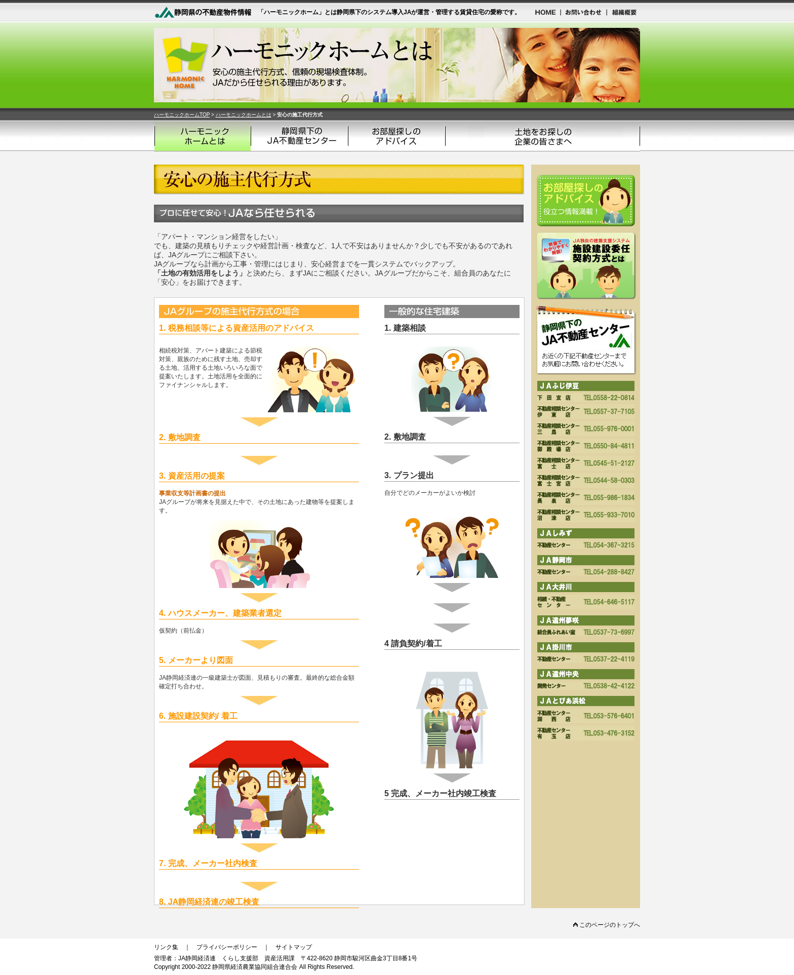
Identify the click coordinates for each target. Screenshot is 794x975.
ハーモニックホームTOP (182, 115)
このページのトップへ (606, 924)
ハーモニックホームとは (243, 115)
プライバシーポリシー (226, 947)
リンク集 (166, 947)
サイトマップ (293, 947)
